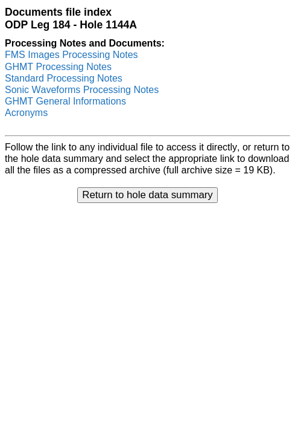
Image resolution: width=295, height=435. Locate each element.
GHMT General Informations (65, 101)
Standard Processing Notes (63, 78)
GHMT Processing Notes (58, 67)
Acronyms (26, 113)
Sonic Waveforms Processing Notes (82, 90)
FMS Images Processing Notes (71, 55)
